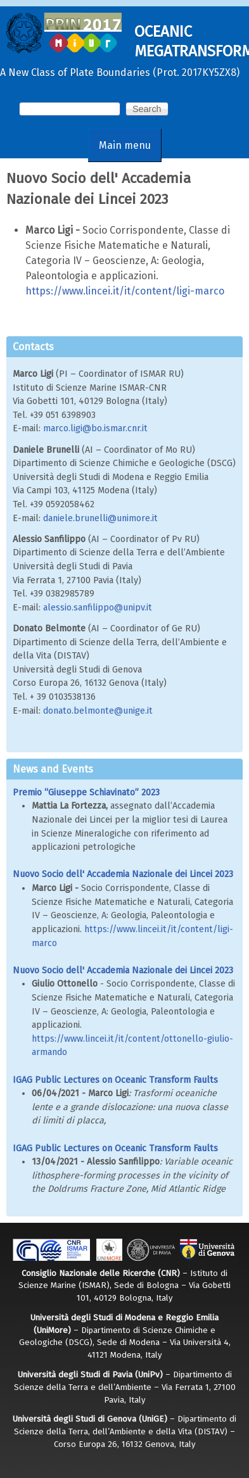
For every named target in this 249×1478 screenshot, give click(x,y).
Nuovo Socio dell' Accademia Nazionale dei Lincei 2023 (123, 874)
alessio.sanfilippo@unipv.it (97, 607)
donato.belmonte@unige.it (98, 710)
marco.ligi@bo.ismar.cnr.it (95, 428)
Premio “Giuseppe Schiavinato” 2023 (86, 792)
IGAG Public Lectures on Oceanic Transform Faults (115, 1080)
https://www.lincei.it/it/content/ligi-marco (124, 291)
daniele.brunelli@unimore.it (100, 518)
